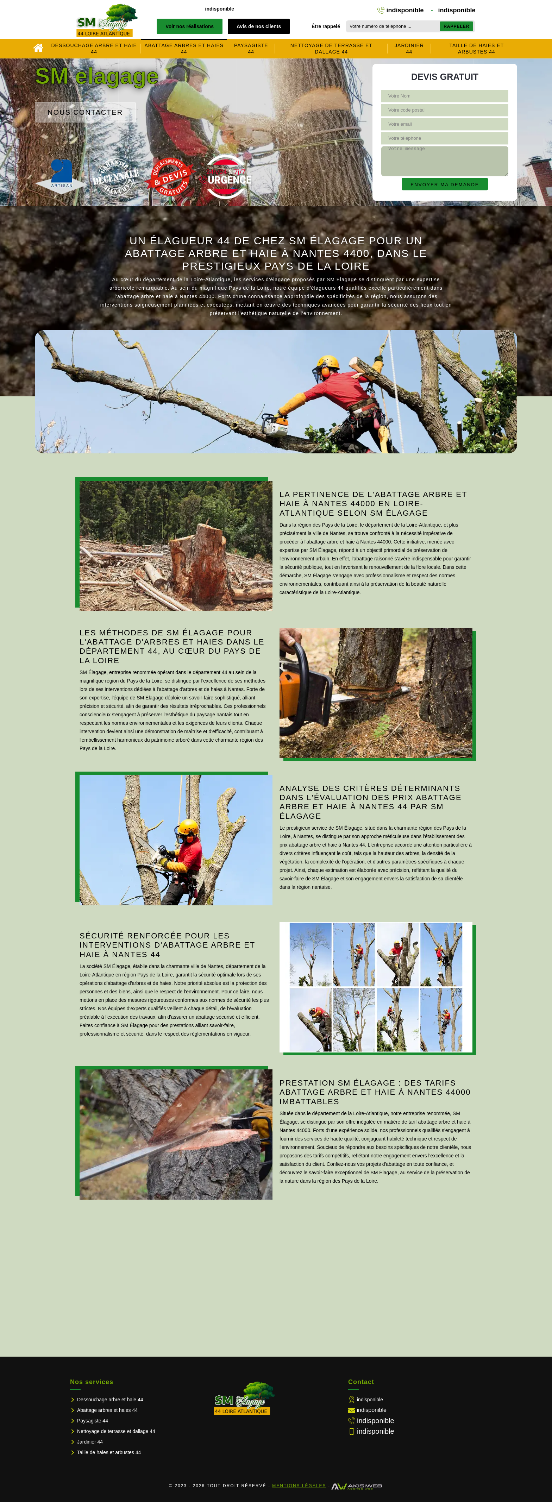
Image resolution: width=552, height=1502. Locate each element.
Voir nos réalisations (189, 26)
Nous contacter (85, 112)
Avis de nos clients (259, 26)
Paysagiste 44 (251, 49)
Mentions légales (299, 1485)
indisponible (219, 9)
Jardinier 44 (409, 49)
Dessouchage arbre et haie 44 (94, 49)
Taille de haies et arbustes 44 (477, 49)
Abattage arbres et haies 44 (184, 49)
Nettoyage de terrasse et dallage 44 (331, 49)
